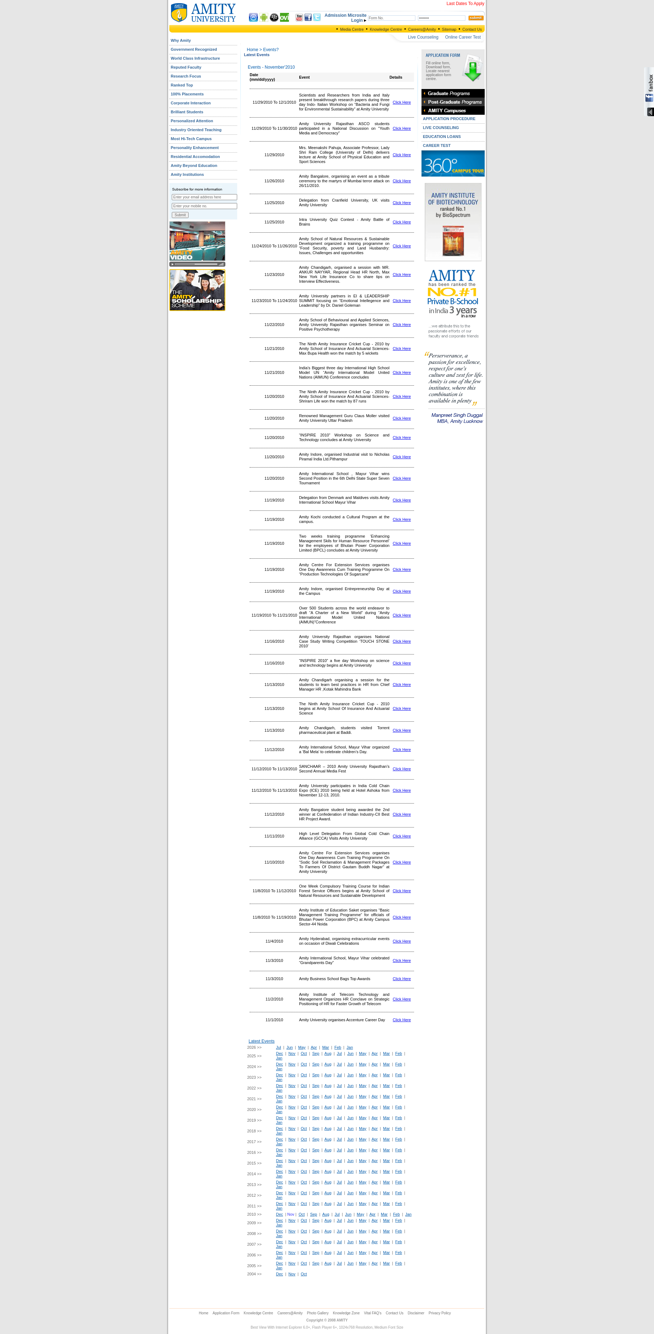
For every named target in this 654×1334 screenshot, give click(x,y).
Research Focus (186, 76)
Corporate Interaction (191, 103)
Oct (304, 1053)
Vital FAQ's (372, 1313)
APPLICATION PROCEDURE (449, 119)
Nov (291, 1053)
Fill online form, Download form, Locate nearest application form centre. (438, 71)
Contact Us (472, 29)
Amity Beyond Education (194, 165)
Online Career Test (463, 37)
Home (252, 49)
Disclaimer (416, 1313)
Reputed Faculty (186, 67)
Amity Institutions (187, 174)
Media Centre (352, 29)
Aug (327, 1053)
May (302, 1047)
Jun (289, 1047)
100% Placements (187, 94)
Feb (337, 1047)
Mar (325, 1047)
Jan (349, 1047)
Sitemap (449, 29)
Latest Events (262, 1041)
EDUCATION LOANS (442, 136)
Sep (315, 1053)
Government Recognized (194, 49)
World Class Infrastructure (195, 58)
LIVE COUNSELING (441, 127)
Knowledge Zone (346, 1313)
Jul (278, 1047)
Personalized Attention (192, 121)
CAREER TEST (437, 145)
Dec (279, 1053)
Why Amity (181, 40)
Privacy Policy (440, 1313)
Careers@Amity (422, 29)
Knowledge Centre (386, 29)
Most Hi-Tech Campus (191, 139)
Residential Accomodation (195, 156)
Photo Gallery (318, 1313)
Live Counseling (423, 37)
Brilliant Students (187, 112)
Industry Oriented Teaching (196, 130)
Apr (314, 1047)
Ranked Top (182, 85)
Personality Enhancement (195, 147)
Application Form (226, 1313)
